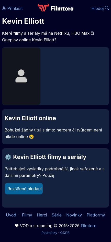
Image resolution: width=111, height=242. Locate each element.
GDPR (65, 233)
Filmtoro (88, 225)
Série (57, 214)
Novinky (74, 214)
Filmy (27, 214)
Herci (42, 214)
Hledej (100, 8)
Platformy (96, 214)
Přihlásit (12, 8)
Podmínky (49, 233)
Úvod (11, 214)
